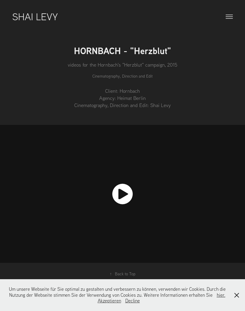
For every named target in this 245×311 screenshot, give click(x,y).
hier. (221, 295)
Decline (132, 301)
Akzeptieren (109, 301)
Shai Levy (35, 16)
